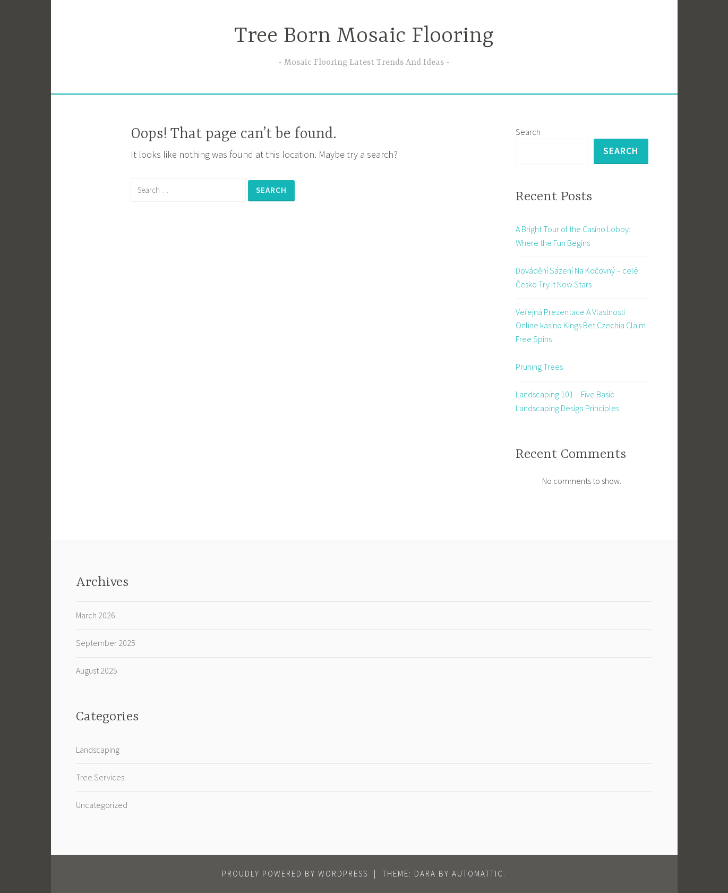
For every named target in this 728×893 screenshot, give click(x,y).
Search (528, 131)
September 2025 (105, 642)
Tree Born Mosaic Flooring (364, 36)
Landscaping (97, 749)
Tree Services (100, 777)
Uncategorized (101, 805)
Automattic (477, 874)
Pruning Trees (539, 366)
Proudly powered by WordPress (295, 874)
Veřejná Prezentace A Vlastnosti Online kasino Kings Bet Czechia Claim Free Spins (581, 325)
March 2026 (95, 615)
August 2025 (96, 670)
